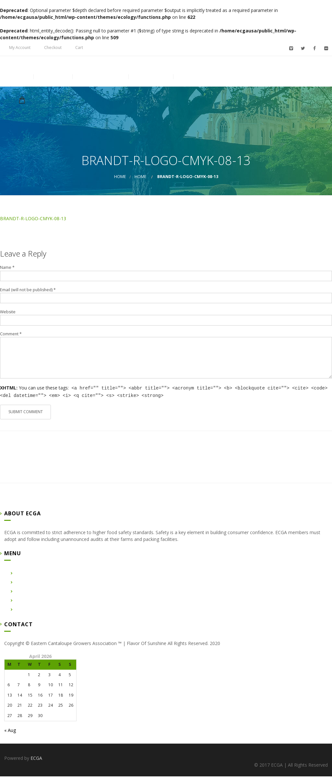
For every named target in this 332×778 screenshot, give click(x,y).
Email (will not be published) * (28, 291)
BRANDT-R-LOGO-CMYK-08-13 (33, 220)
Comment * (11, 336)
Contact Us (150, 86)
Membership (196, 86)
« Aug (10, 732)
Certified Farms (100, 86)
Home (18, 86)
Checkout (53, 47)
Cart (79, 47)
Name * (7, 269)
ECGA (36, 760)
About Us (52, 86)
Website (8, 314)
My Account (19, 47)
